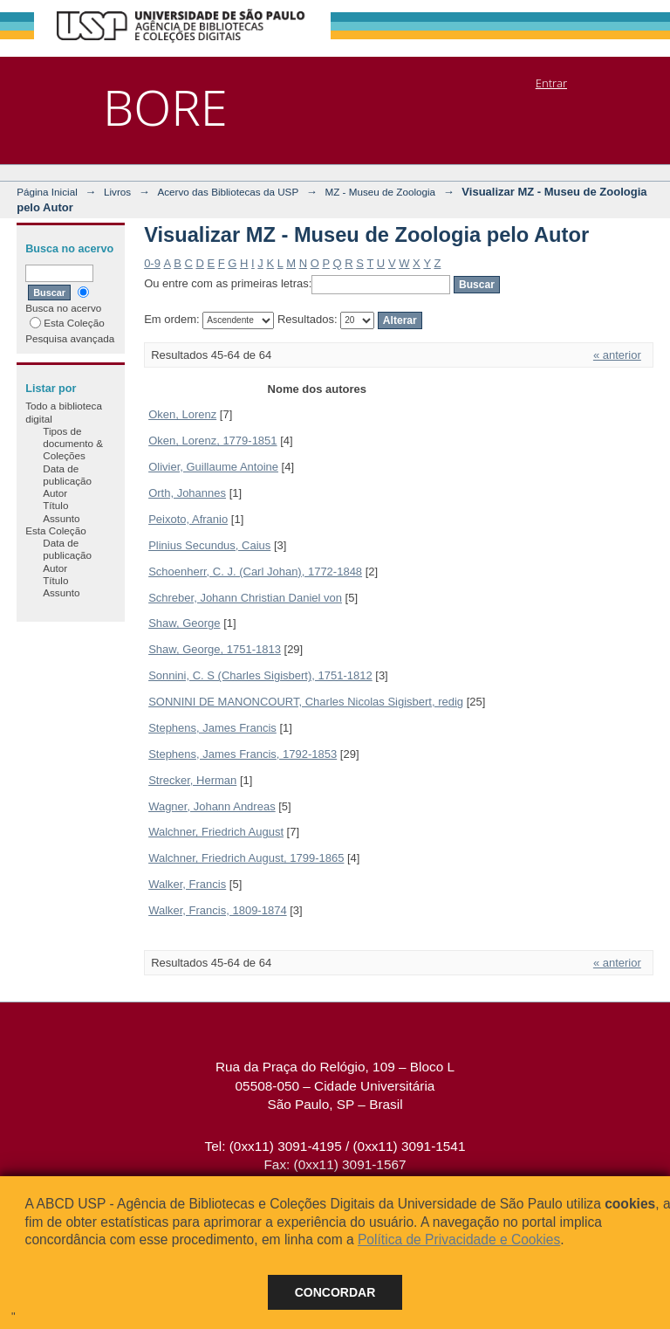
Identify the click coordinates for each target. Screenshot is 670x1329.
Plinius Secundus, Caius (209, 545)
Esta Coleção (67, 322)
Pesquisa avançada (69, 338)
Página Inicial (47, 191)
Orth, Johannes (187, 492)
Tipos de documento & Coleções (73, 443)
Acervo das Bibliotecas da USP (227, 191)
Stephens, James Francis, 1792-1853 (242, 754)
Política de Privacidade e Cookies (459, 1239)
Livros (117, 191)
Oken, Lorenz (182, 414)
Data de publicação (67, 474)
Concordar (335, 1292)
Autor (55, 493)
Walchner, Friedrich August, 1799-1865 (246, 857)
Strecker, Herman (192, 780)
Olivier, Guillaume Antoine (213, 466)
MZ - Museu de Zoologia (380, 191)
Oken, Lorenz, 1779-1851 (212, 440)
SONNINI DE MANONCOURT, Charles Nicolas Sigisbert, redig (305, 701)
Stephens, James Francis (212, 727)
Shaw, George (184, 623)
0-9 (152, 263)
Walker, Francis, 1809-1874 (217, 910)
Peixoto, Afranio (188, 519)
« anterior (617, 355)
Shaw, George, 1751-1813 (214, 649)
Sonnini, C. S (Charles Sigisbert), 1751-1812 (260, 675)
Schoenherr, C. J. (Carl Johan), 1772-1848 (255, 571)
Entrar (551, 83)
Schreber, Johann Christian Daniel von (245, 597)
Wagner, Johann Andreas (212, 806)
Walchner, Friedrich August (216, 831)
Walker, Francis (187, 884)
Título (55, 505)
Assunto (61, 518)
